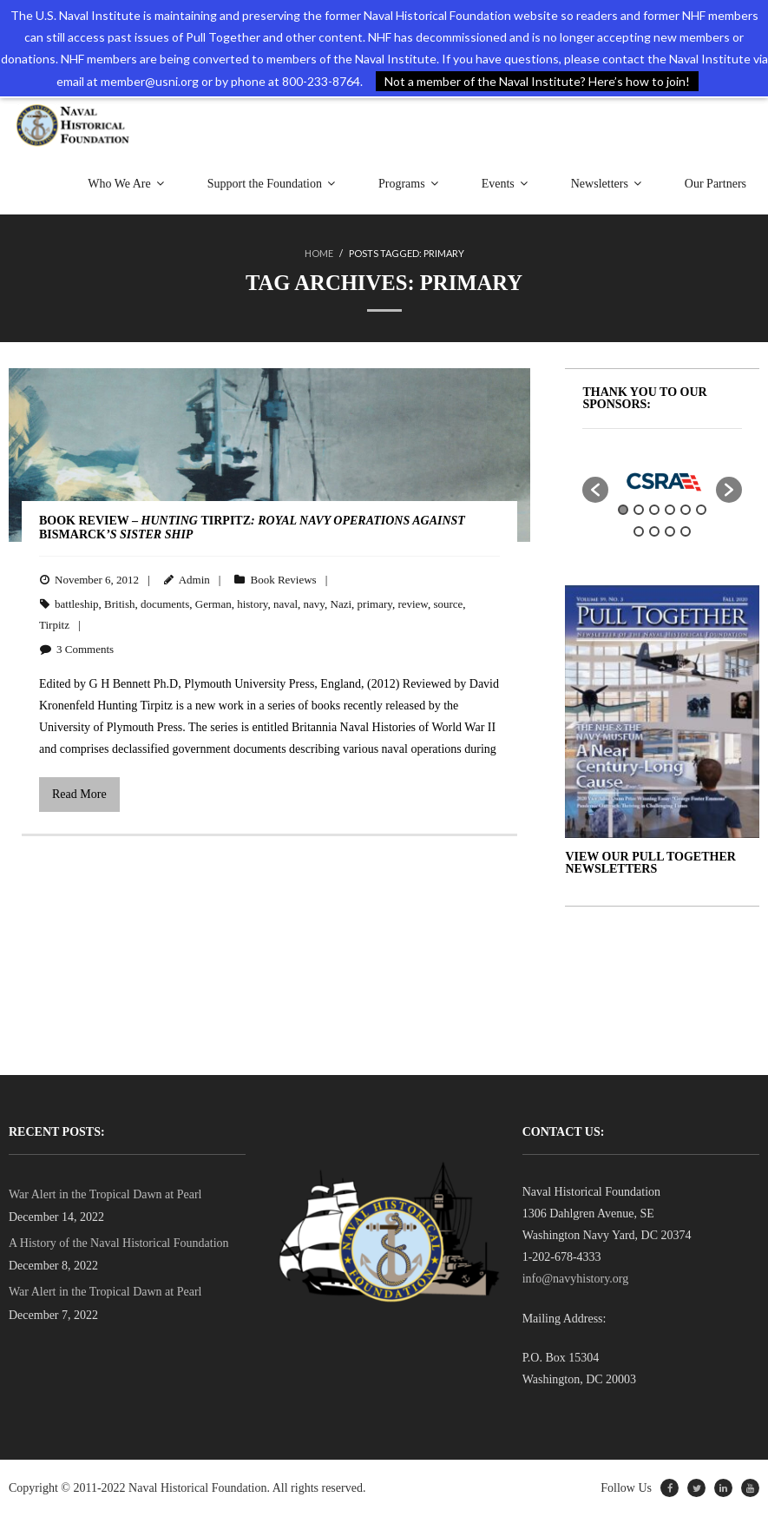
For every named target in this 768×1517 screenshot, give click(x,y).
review (412, 604)
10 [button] (685, 532)
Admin (194, 580)
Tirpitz (54, 625)
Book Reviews (283, 580)
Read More (79, 794)
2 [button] (638, 510)
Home (319, 255)
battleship (77, 604)
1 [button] (623, 510)
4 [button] (670, 510)
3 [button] (654, 510)
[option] (662, 482)
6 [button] (701, 510)
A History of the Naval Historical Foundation (119, 1243)
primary (375, 604)
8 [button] (654, 532)
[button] (595, 491)
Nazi (341, 604)
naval (285, 604)
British (119, 604)
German (213, 604)
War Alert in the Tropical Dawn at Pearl (105, 1194)
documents (165, 604)
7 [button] (638, 532)
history (252, 604)
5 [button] (685, 510)
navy (314, 604)
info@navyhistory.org (575, 1279)
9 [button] (670, 532)
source (448, 604)
